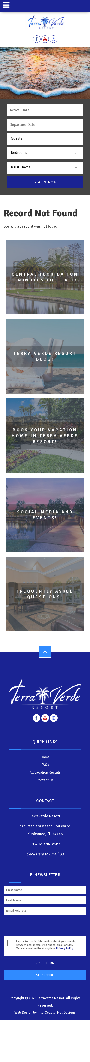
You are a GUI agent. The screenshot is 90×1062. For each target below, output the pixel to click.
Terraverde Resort (45, 22)
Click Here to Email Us (45, 854)
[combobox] (45, 139)
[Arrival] (45, 110)
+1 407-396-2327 (45, 844)
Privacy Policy (64, 948)
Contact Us (45, 780)
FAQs (45, 765)
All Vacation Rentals (45, 772)
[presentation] (40, 926)
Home (45, 757)
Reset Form (45, 963)
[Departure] (45, 125)
